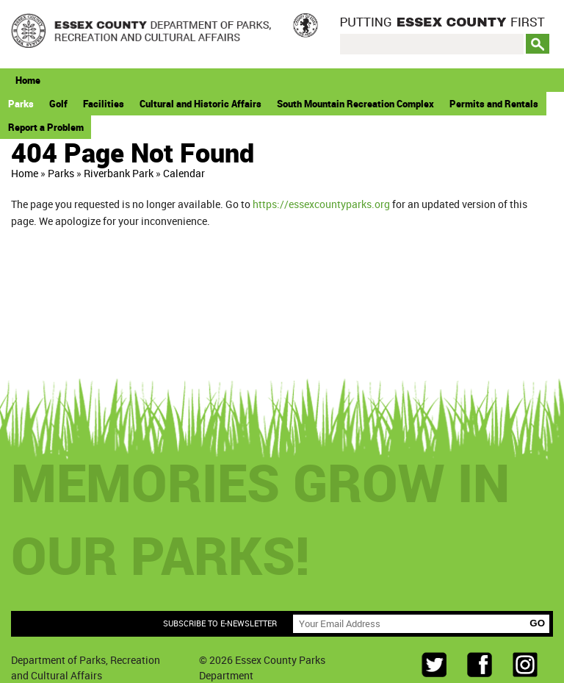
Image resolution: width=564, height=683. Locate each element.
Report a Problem (46, 127)
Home (27, 80)
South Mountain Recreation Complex (355, 103)
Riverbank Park (118, 173)
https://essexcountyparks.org (321, 204)
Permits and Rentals (493, 103)
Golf (58, 103)
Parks (21, 103)
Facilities (103, 103)
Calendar (184, 173)
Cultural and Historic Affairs (200, 103)
